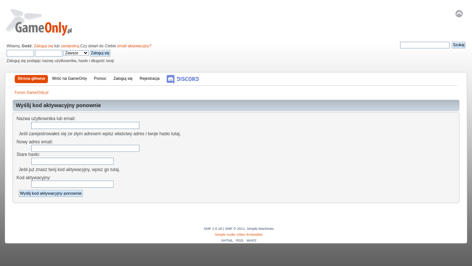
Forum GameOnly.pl (44, 22)
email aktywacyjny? (134, 46)
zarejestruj (70, 46)
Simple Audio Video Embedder (239, 234)
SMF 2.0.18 (213, 228)
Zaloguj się (43, 46)
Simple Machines (260, 228)
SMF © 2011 (235, 228)
